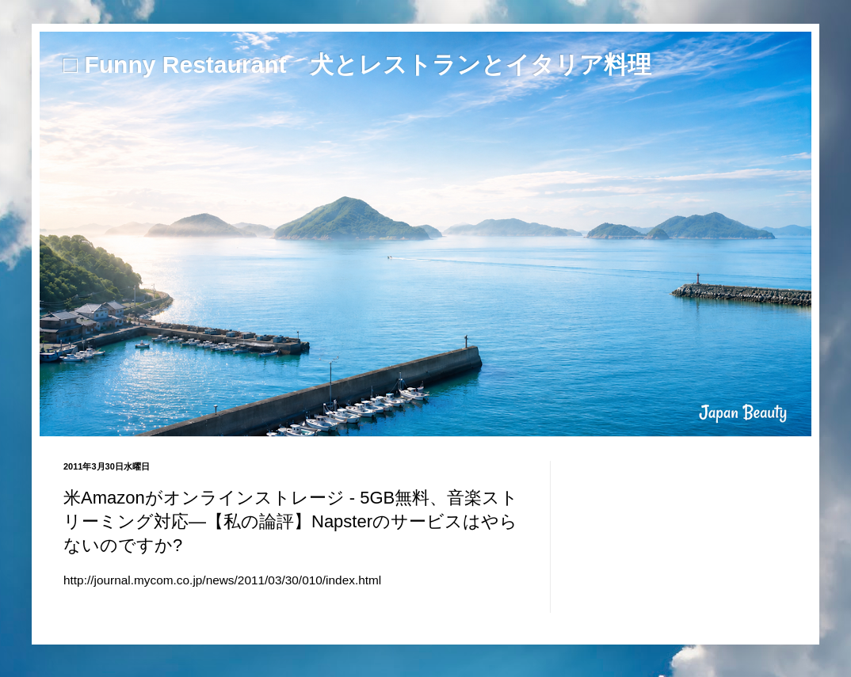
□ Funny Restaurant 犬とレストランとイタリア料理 (357, 64)
